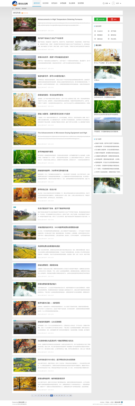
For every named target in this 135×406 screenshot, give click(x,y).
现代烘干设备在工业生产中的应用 (50, 38)
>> (67, 395)
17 (38, 395)
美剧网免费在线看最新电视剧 (49, 246)
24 (56, 395)
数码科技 (112, 35)
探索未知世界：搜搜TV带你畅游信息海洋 (53, 57)
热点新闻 (72, 3)
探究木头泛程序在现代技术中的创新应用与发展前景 (107, 114)
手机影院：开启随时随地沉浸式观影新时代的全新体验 (107, 131)
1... (33, 395)
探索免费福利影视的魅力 (47, 284)
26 (61, 395)
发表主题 (100, 19)
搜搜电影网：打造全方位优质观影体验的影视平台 (109, 162)
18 (41, 395)
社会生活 (98, 31)
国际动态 (98, 39)
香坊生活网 (23, 4)
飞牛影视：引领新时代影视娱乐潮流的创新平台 (108, 165)
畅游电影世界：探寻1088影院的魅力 (51, 76)
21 (49, 395)
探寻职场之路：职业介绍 (47, 189)
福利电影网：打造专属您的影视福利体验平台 (108, 146)
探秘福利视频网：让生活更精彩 (50, 322)
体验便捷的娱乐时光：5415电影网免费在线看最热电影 (58, 227)
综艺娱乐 (54, 3)
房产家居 (112, 31)
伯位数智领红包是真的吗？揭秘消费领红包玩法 (55, 341)
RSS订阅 (25, 13)
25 (59, 395)
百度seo (96, 80)
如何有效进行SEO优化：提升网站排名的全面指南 (56, 360)
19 (43, 395)
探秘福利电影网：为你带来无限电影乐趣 (53, 171)
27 (64, 395)
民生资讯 (112, 39)
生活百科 (46, 3)
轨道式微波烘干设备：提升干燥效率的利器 (54, 208)
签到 (113, 19)
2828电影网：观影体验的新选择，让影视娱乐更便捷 (110, 159)
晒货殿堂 (98, 35)
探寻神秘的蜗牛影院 (45, 152)
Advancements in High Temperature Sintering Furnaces (60, 19)
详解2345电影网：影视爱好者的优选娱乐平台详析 (109, 153)
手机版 (107, 402)
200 (70, 395)
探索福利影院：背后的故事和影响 (50, 95)
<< (35, 395)
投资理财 (81, 3)
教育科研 (37, 3)
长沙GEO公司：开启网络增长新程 (105, 97)
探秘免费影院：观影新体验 (48, 265)
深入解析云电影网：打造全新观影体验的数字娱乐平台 (110, 149)
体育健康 (63, 3)
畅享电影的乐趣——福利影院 (49, 303)
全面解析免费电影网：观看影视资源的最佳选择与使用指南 (111, 156)
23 (54, 395)
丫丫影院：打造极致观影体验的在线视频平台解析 (109, 168)
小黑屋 (111, 402)
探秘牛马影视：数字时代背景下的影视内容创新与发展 (110, 143)
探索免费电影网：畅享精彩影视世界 (51, 379)
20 (46, 395)
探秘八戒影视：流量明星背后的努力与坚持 (54, 114)
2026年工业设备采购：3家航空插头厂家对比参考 (109, 172)
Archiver (102, 402)
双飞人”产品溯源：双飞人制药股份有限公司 (107, 63)
